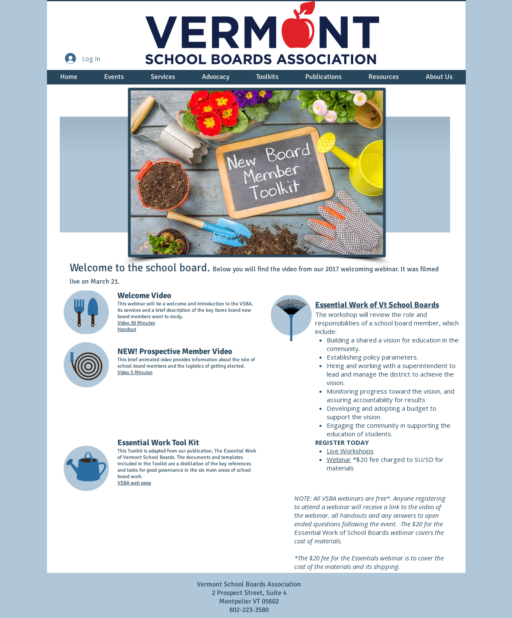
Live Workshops (350, 451)
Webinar (339, 459)
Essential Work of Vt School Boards (377, 305)
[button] (114, 80)
